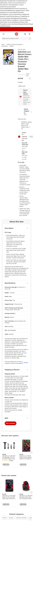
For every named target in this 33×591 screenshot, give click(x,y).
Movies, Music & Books (11, 14)
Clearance (22, 18)
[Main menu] (3, 34)
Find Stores (6, 26)
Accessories (4, 46)
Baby (7, 8)
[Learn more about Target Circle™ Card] (25, 146)
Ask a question (10, 423)
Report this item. (26, 362)
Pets (10, 16)
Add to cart (22, 86)
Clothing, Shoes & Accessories (11, 3)
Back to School (19, 20)
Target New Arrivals (6, 1)
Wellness (12, 10)
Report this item (22, 119)
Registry (21, 24)
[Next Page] (31, 452)
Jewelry (12, 46)
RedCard (26, 24)
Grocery (6, 6)
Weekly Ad (18, 22)
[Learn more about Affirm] (25, 155)
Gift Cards (6, 16)
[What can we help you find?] (16, 38)
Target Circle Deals (9, 22)
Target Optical (11, 18)
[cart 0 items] (29, 34)
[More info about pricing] (30, 78)
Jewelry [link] (4, 517)
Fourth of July (16, 1)
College (26, 20)
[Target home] (16, 34)
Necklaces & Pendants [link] (21, 517)
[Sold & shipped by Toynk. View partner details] (25, 112)
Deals (17, 18)
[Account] (25, 34)
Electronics (17, 12)
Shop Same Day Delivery (11, 24)
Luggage (17, 10)
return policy (12, 410)
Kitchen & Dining (8, 4)
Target (3, 44)
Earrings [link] (11, 517)
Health (7, 10)
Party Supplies (22, 14)
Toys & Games (9, 12)
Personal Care (17, 8)
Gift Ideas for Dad (9, 20)
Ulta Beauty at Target (18, 16)
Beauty (11, 8)
